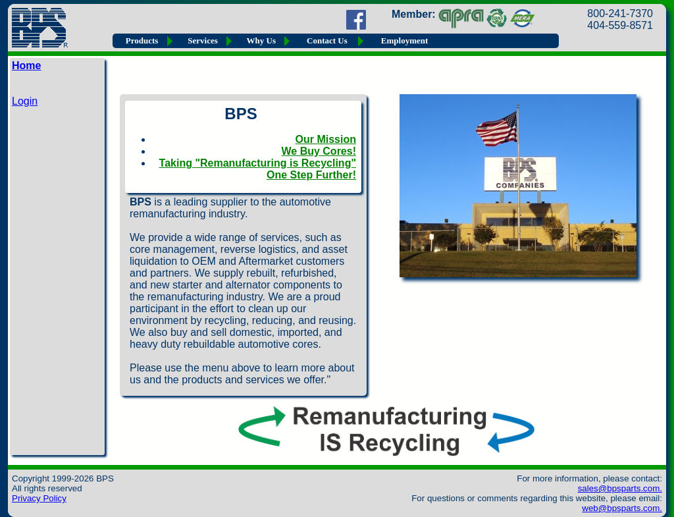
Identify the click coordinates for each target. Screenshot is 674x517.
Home (26, 65)
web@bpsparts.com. (622, 508)
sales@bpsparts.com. (620, 488)
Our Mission (326, 139)
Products (142, 40)
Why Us (261, 40)
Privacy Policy (39, 498)
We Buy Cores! (318, 151)
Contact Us (327, 40)
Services (202, 40)
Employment (404, 40)
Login (25, 101)
